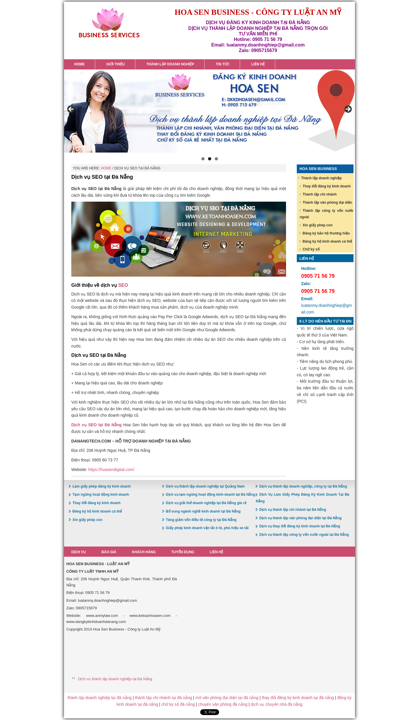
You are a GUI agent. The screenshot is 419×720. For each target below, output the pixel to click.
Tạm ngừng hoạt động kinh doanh (100, 494)
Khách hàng (144, 552)
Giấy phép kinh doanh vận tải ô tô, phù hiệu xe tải (207, 528)
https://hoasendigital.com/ (111, 469)
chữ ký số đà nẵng (178, 704)
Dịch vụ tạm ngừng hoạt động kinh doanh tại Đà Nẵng (210, 494)
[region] (209, 111)
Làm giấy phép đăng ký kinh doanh (101, 486)
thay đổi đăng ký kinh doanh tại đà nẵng (298, 697)
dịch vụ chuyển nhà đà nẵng (277, 704)
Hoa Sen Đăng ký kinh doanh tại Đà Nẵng (109, 23)
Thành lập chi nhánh (320, 194)
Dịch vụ (78, 552)
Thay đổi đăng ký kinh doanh (327, 186)
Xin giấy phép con (318, 225)
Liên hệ (217, 552)
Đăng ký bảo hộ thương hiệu (326, 233)
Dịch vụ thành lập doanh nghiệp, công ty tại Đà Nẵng (303, 486)
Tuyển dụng (183, 552)
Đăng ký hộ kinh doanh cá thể (327, 241)
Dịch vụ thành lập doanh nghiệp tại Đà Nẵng (115, 679)
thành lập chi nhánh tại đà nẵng (163, 697)
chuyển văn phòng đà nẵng (222, 704)
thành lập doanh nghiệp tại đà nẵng (100, 697)
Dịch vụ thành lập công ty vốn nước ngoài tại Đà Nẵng (304, 535)
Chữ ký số (311, 249)
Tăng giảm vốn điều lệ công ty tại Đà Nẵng (201, 520)
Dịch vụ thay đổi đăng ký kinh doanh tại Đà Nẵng (299, 526)
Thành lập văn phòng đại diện (327, 202)
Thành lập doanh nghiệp (321, 178)
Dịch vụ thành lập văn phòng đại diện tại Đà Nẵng (300, 518)
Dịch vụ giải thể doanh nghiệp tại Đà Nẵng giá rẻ (206, 503)
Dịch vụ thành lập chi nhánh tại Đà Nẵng (292, 510)
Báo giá (109, 552)
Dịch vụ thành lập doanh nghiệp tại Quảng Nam (205, 486)
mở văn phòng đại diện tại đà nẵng (226, 697)
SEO (123, 285)
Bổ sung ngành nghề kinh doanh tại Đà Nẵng (203, 511)
